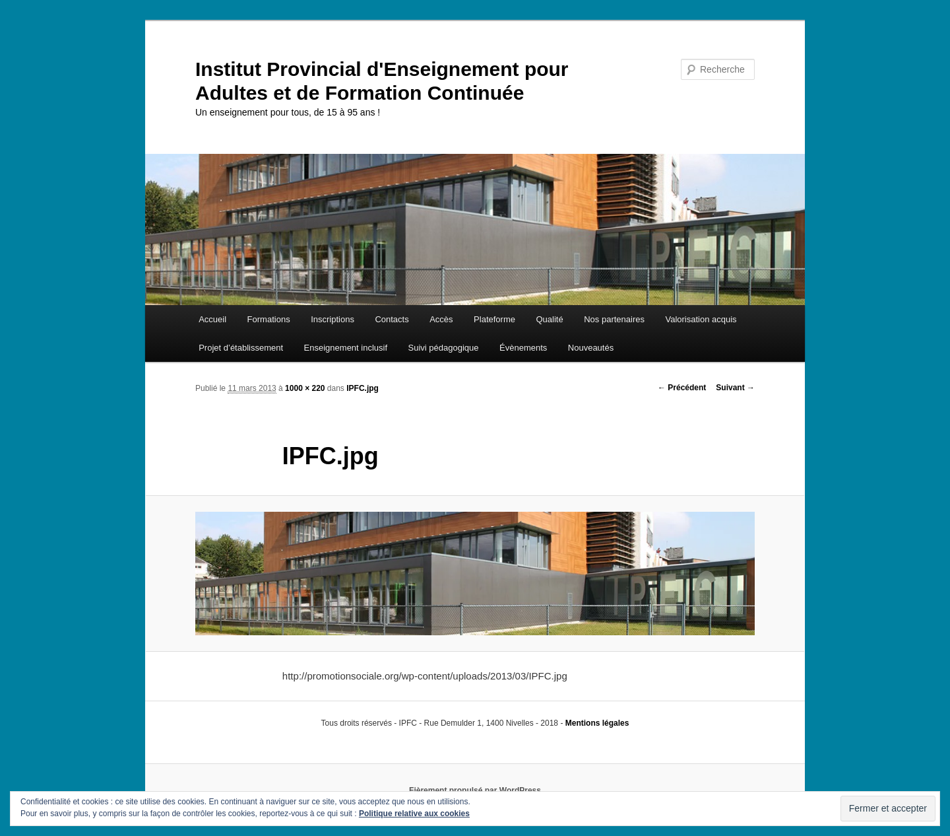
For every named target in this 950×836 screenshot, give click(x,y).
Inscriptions (332, 319)
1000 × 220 (305, 388)
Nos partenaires (614, 319)
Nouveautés (591, 348)
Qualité (549, 319)
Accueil (212, 319)
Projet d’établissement (241, 348)
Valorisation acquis (700, 319)
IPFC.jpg (362, 388)
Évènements (523, 348)
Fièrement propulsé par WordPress (475, 790)
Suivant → (735, 387)
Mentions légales (597, 723)
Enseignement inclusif (345, 348)
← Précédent (682, 387)
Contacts (391, 319)
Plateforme (494, 319)
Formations (268, 319)
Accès (441, 319)
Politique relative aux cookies (414, 813)
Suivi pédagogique (443, 348)
